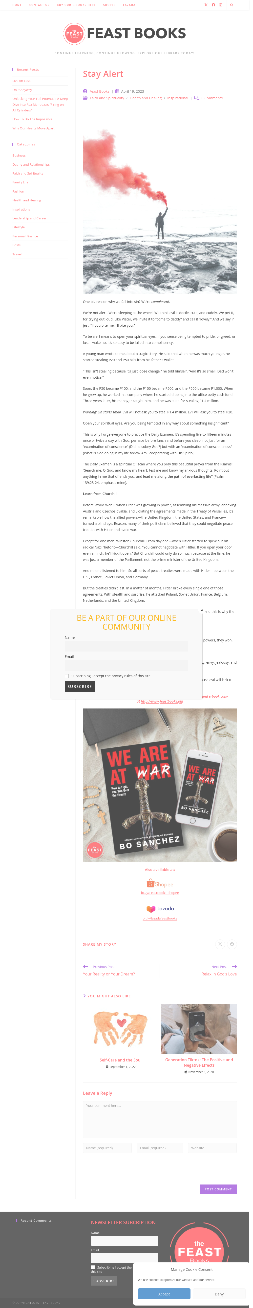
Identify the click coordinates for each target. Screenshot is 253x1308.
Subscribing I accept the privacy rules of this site (107, 675)
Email (69, 656)
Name (70, 637)
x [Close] (202, 609)
